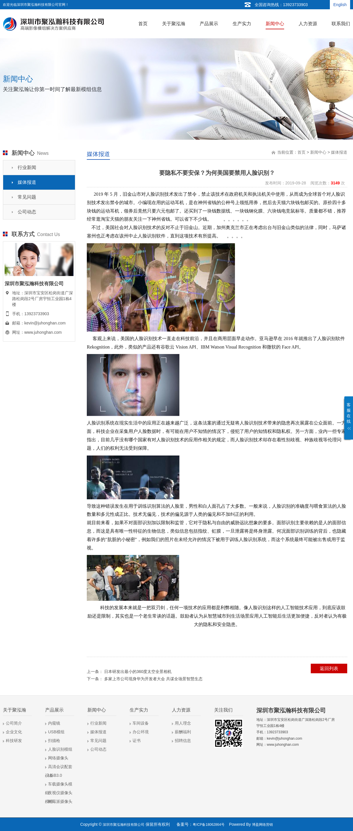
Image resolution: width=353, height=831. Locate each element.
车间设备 (141, 723)
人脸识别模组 (60, 749)
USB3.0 (55, 775)
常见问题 (27, 197)
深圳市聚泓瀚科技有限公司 (123, 825)
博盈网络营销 (262, 825)
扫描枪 (54, 740)
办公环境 (141, 732)
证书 (137, 740)
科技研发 (14, 740)
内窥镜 (54, 723)
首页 (301, 152)
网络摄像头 (58, 758)
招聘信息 (183, 740)
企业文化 (14, 732)
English (340, 4)
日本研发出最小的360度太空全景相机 (138, 671)
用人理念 (183, 723)
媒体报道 (27, 182)
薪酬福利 (183, 732)
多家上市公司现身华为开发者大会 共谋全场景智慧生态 (153, 678)
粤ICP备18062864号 (208, 825)
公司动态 (27, 211)
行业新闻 (27, 167)
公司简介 (14, 723)
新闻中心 (318, 152)
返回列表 (329, 668)
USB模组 (56, 732)
